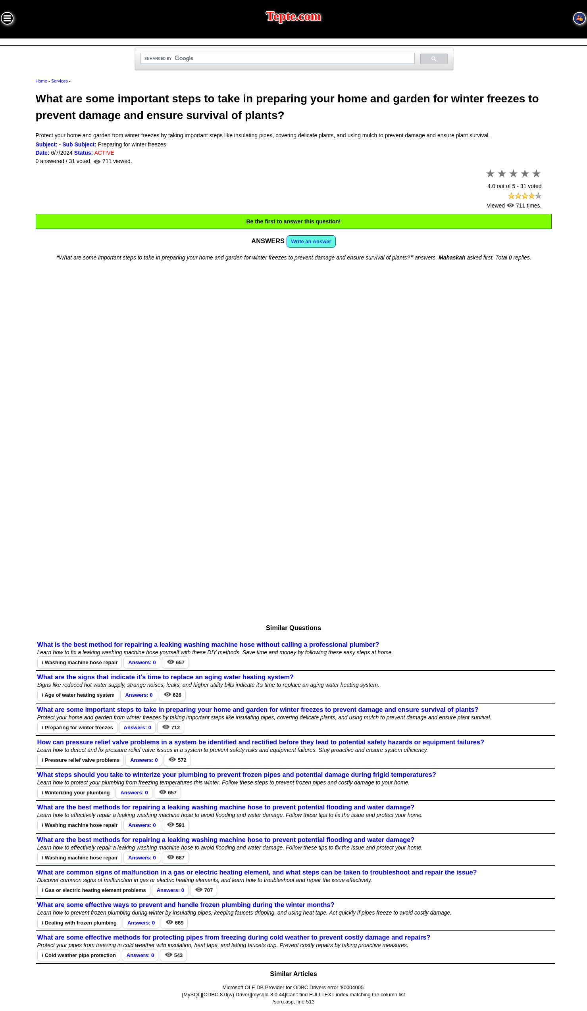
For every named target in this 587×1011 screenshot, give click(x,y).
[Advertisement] (294, 324)
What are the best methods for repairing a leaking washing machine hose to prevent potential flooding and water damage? (226, 807)
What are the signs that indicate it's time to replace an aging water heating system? (165, 676)
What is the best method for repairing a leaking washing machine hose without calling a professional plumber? (208, 644)
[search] (276, 58)
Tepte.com (293, 16)
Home (41, 81)
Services (59, 81)
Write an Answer (311, 241)
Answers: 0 (142, 662)
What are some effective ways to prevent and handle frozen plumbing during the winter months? (186, 904)
